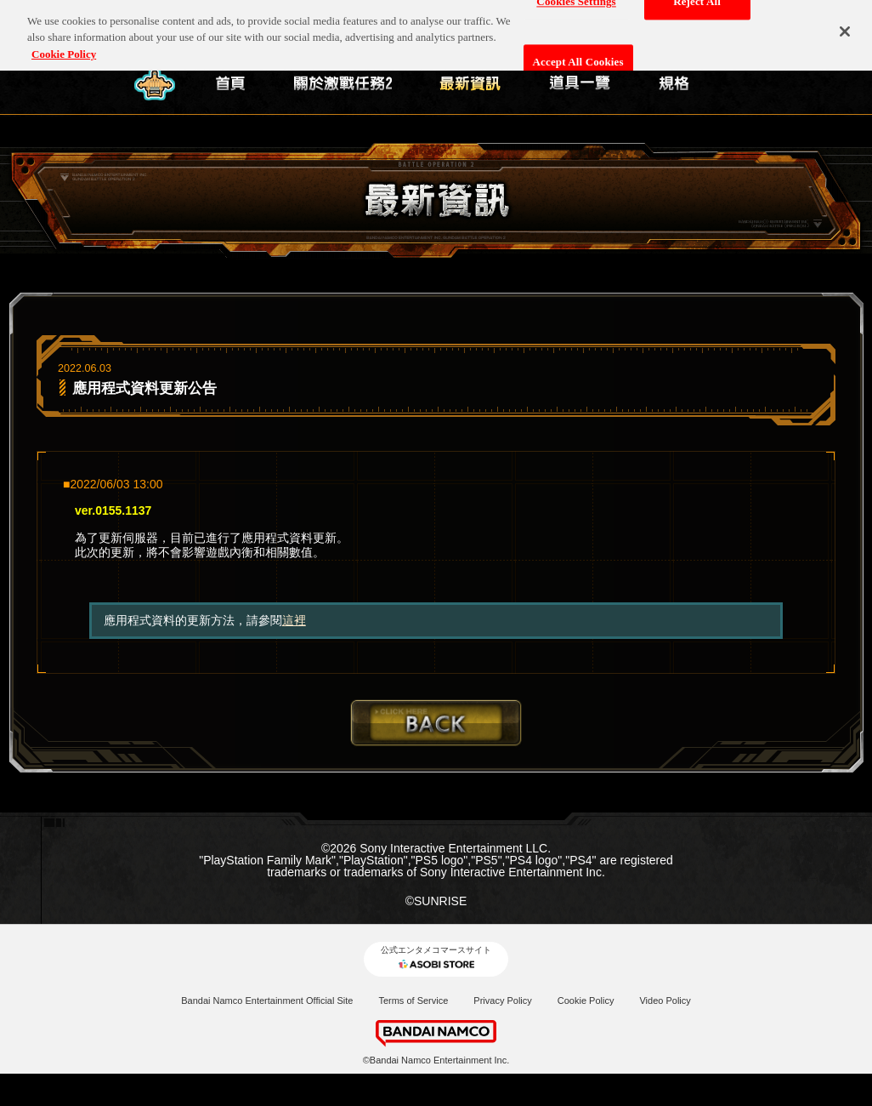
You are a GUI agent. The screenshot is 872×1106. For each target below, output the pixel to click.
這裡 (294, 620)
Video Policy (664, 1000)
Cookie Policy (586, 1000)
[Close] (845, 24)
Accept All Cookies (578, 54)
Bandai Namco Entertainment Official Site (267, 1000)
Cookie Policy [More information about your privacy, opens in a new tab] (63, 47)
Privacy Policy (502, 1000)
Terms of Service (413, 1000)
